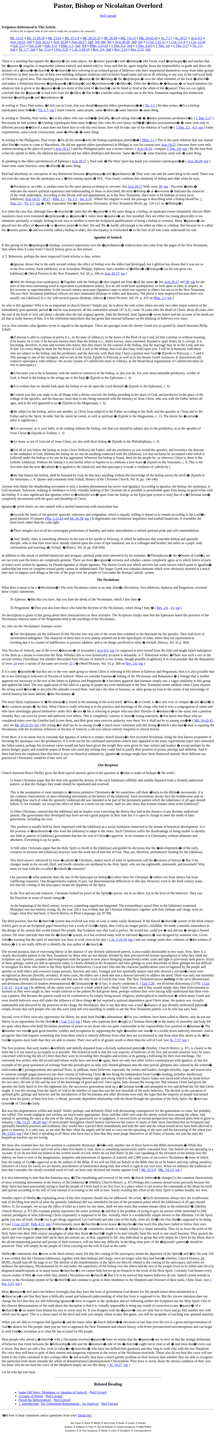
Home (87, 1423)
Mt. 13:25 (16, 38)
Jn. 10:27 (181, 38)
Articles (142, 1423)
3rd (97, 42)
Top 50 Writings (105, 1427)
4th (103, 42)
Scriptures (70, 1430)
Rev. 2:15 (137, 49)
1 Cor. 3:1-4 (177, 42)
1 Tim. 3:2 (118, 45)
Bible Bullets (145, 1427)
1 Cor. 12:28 (196, 42)
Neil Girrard (108, 16)
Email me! (85, 1415)
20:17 (46, 199)
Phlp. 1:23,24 (99, 45)
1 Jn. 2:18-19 (80, 49)
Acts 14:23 (17, 42)
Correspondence (142, 1430)
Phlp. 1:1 (67, 45)
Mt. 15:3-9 (72, 38)
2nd (29, 42)
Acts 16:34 (60, 42)
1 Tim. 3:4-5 (143, 45)
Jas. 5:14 (44, 49)
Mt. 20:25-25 (91, 38)
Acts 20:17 (78, 42)
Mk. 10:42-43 (148, 38)
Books (121, 1423)
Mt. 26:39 (110, 38)
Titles (91, 1427)
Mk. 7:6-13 (128, 38)
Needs (104, 1430)
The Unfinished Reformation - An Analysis (69, 1404)
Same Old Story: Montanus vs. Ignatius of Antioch (53, 1392)
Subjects (80, 1427)
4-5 (194, 127)
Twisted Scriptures (125, 1427)
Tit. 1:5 (197, 45)
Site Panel (75, 1423)
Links (114, 1430)
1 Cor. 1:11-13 (155, 42)
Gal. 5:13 (19, 45)
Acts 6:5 (196, 38)
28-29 (36, 1122)
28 (160, 186)
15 (172, 608)
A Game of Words (31, 1396)
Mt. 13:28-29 (36, 38)
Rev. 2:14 (120, 49)
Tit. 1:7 (23, 49)
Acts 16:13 (42, 42)
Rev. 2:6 (98, 49)
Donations (125, 1430)
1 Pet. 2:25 (61, 49)
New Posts (109, 1423)
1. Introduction (29, 1404)
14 (15, 663)
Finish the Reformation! (35, 1400)
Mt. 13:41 (54, 38)
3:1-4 (18, 987)
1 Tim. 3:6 (163, 45)
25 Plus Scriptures (88, 1430)
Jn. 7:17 (166, 38)
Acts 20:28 (122, 42)
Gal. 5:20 (35, 45)
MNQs (97, 1423)
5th (109, 42)
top (52, 110)
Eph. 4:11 (51, 45)
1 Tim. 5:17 (181, 45)
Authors (69, 1427)
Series (131, 1423)
